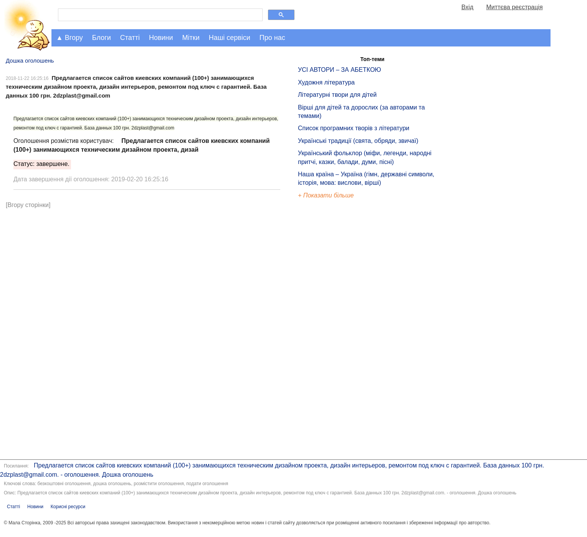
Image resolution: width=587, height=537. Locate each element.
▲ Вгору (69, 37)
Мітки (191, 37)
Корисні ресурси (68, 506)
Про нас (272, 37)
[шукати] (159, 15)
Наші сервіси (229, 37)
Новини (161, 37)
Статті (130, 37)
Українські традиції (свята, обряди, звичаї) (358, 141)
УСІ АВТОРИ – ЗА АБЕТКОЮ (339, 69)
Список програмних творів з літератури (353, 128)
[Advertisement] (333, 330)
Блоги (101, 37)
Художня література (326, 82)
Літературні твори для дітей (337, 94)
